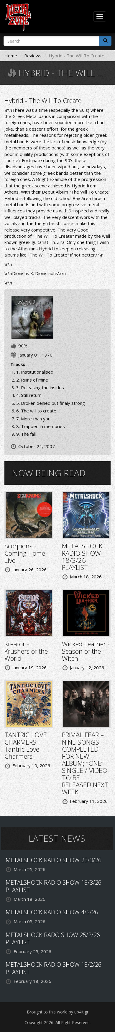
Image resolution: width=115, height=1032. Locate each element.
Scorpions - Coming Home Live (24, 552)
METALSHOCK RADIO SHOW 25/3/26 (53, 860)
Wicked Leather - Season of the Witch (86, 650)
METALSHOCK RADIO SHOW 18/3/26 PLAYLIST (82, 556)
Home (10, 56)
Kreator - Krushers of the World (26, 650)
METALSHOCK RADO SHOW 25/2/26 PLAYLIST (53, 938)
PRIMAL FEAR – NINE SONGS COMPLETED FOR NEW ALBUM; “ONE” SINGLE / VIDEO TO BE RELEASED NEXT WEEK (85, 763)
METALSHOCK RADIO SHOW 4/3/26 (52, 912)
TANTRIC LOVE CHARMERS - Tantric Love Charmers (25, 745)
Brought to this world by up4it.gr (57, 1012)
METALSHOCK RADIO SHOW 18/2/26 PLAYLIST (53, 968)
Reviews (33, 56)
